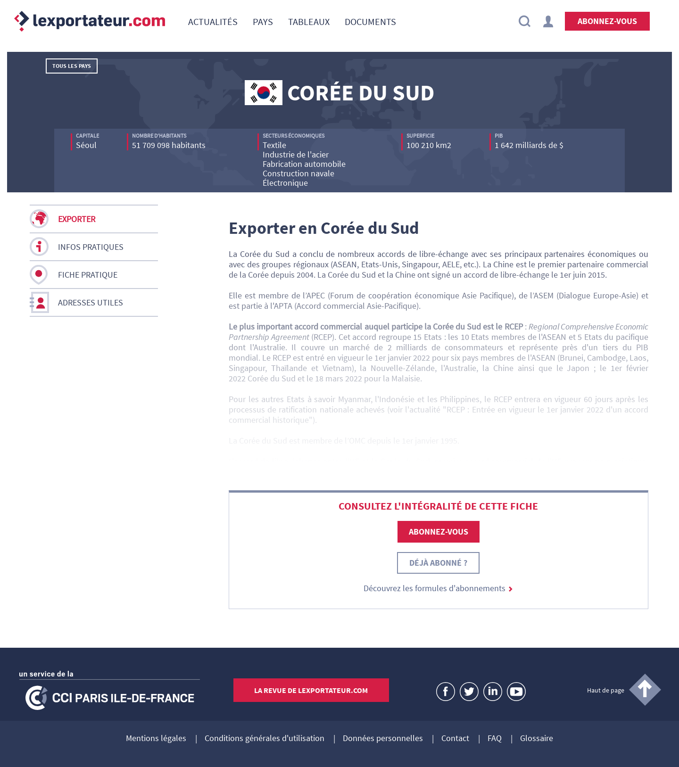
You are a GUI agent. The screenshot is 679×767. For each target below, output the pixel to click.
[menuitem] (213, 21)
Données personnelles (383, 738)
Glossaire (536, 738)
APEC (317, 295)
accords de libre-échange (423, 253)
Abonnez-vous (607, 21)
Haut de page (605, 690)
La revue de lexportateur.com (311, 690)
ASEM (545, 295)
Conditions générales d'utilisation (264, 738)
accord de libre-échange (277, 461)
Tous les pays (71, 65)
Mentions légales (156, 738)
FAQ (495, 738)
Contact (455, 738)
